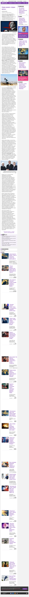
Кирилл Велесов (15, 549)
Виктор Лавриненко (14, 573)
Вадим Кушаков (15, 316)
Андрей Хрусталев (14, 521)
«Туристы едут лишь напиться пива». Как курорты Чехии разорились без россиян (23, 43)
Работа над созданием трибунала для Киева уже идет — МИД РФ (23, 78)
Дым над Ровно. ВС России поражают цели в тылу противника (12, 577)
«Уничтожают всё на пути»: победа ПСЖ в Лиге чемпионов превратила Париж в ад (12, 489)
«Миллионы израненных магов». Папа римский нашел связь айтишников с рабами (12, 527)
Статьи (14, 2)
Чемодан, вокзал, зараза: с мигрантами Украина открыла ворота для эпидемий (12, 373)
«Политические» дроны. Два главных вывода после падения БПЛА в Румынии (12, 413)
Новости (10, 2)
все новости (20, 14)
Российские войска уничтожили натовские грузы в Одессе (12, 541)
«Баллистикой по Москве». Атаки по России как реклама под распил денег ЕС (13, 256)
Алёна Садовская (14, 329)
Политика (20, 33)
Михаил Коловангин (14, 277)
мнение (20, 16)
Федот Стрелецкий (14, 497)
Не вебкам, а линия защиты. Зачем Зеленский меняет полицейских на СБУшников (23, 86)
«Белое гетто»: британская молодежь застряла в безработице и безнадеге (12, 440)
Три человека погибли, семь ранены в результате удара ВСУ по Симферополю (23, 10)
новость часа (21, 6)
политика (20, 61)
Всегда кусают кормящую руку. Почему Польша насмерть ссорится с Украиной (23, 20)
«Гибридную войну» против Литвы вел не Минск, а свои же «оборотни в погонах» (12, 565)
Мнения (19, 2)
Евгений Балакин (15, 435)
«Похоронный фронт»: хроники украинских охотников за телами (12, 513)
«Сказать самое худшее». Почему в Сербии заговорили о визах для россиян (12, 321)
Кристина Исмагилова (14, 291)
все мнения (25, 24)
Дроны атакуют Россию (12, 1)
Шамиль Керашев (15, 449)
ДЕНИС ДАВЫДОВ (21, 24)
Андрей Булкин (15, 421)
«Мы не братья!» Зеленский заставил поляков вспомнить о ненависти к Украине (12, 283)
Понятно (24, 588)
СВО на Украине (19, 1)
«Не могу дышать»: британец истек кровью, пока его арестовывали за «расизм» (12, 269)
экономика (21, 39)
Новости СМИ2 (3, 250)
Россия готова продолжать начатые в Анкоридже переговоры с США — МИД (23, 36)
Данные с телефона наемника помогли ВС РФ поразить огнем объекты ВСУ (23, 57)
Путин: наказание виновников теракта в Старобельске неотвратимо (12, 465)
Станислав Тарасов (4, 11)
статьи (3, 252)
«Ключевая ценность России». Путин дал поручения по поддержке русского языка (12, 307)
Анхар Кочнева (15, 398)
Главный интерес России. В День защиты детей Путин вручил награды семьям (12, 477)
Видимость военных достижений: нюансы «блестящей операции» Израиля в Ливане (11, 388)
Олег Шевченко (14, 343)
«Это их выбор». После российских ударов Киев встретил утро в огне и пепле (12, 426)
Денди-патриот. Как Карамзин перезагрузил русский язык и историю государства (13, 360)
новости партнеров (5, 249)
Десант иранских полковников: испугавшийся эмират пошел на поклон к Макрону (22, 65)
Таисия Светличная (14, 381)
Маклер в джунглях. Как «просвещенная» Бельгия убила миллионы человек (12, 335)
